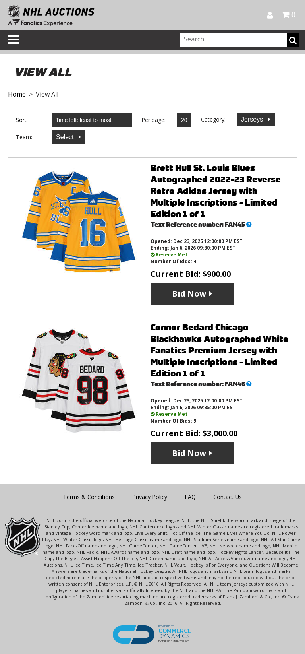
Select (65, 137)
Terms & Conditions (89, 497)
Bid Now (189, 293)
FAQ (190, 497)
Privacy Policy (149, 497)
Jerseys (253, 119)
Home (17, 94)
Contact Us (227, 497)
